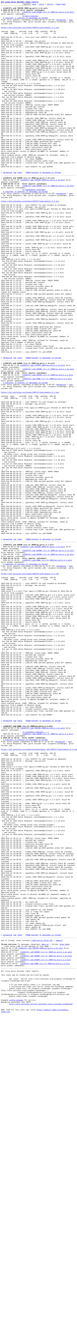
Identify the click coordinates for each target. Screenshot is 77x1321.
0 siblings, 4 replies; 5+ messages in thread (25, 21)
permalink (61, 23)
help (38, 5)
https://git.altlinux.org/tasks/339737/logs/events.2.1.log (30, 240)
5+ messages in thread (50, 206)
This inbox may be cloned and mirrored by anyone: (25, 1165)
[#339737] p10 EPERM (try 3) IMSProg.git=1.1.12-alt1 (48, 221)
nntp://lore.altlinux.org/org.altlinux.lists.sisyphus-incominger (41, 1200)
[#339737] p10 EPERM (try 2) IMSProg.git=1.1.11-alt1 (48, 14)
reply (19, 206)
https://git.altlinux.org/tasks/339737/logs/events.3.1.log (30, 469)
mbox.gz (45, 1129)
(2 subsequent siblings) (34, 226)
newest (59, 1124)
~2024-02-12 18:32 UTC (42, 1124)
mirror (54, 5)
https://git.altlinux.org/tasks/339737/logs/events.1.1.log (30, 32)
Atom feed (64, 5)
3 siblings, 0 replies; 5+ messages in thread (25, 228)
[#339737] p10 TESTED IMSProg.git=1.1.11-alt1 (42, 215)
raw (70, 23)
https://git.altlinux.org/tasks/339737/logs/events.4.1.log (30, 686)
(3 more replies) (30, 18)
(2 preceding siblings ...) (35, 875)
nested (34, 206)
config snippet (16, 1195)
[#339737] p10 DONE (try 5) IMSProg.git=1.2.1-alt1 (47, 452)
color (45, 5)
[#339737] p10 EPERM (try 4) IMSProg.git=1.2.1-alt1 (47, 448)
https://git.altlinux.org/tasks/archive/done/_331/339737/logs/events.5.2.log (39, 896)
